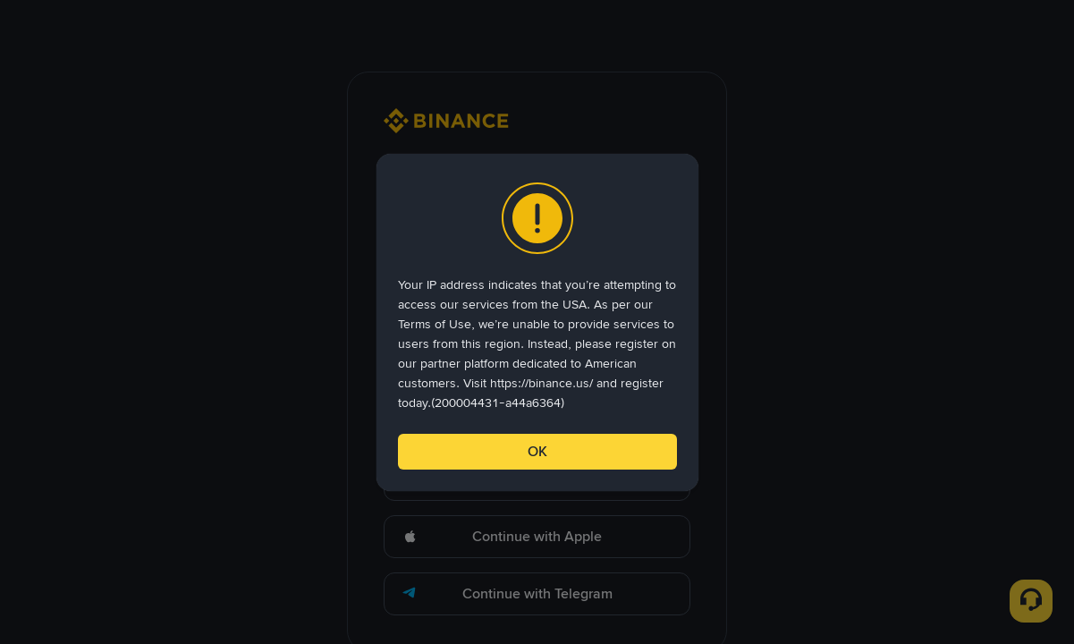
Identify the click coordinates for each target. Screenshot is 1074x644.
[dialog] (537, 322)
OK (537, 451)
